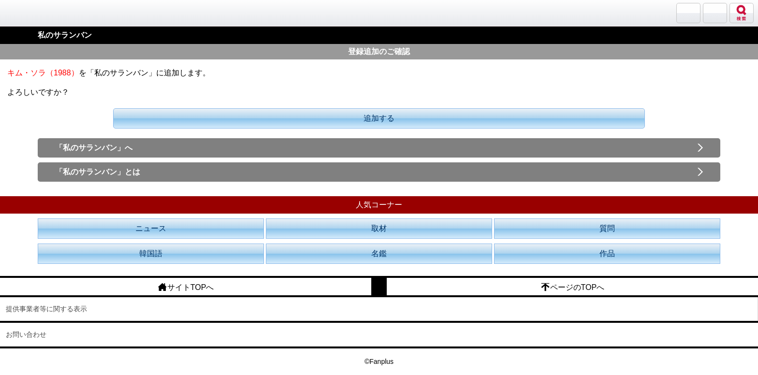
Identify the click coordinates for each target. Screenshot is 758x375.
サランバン (688, 13)
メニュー (715, 13)
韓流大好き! (32, 13)
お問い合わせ (26, 334)
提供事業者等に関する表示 (46, 309)
